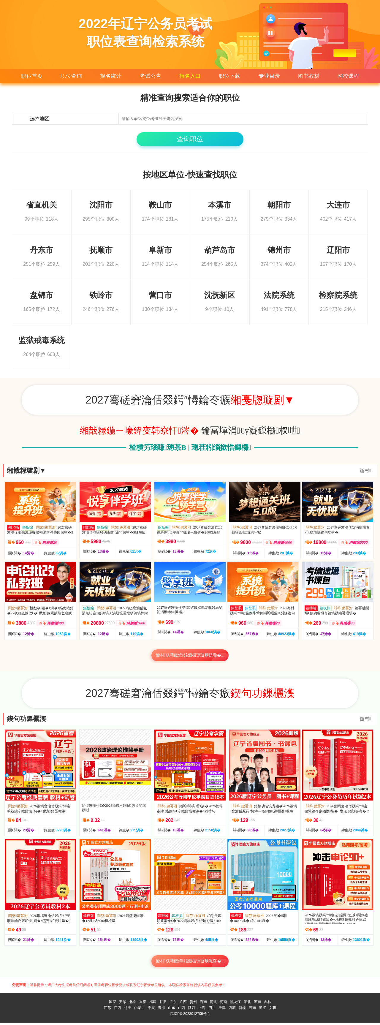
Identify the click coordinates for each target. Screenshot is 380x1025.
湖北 (247, 1004)
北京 (132, 1004)
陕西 (191, 1010)
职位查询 (71, 76)
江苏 (107, 1010)
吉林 (267, 1004)
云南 (252, 1010)
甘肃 (163, 1004)
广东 (173, 1004)
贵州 (193, 1004)
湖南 (257, 1004)
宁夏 (151, 1010)
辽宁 (127, 1010)
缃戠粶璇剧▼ (26, 473)
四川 (212, 1010)
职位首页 (31, 76)
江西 (117, 1010)
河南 (223, 1004)
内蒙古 (139, 1010)
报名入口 (190, 76)
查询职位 (190, 141)
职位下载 (229, 76)
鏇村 (365, 472)
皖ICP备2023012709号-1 (190, 1016)
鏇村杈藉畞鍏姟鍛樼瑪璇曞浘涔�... (190, 963)
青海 (161, 1010)
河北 (213, 1004)
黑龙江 (235, 1004)
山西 (181, 1010)
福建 (152, 1004)
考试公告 (150, 76)
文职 (272, 1010)
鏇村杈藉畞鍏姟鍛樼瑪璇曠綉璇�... (190, 657)
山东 (171, 1010)
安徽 (122, 1004)
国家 (112, 1004)
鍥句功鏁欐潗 (26, 721)
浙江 (262, 1010)
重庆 (142, 1004)
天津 (222, 1010)
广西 (183, 1004)
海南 (203, 1004)
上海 (201, 1010)
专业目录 (269, 76)
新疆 (242, 1010)
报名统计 (110, 76)
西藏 (232, 1010)
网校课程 (348, 76)
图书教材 (308, 76)
